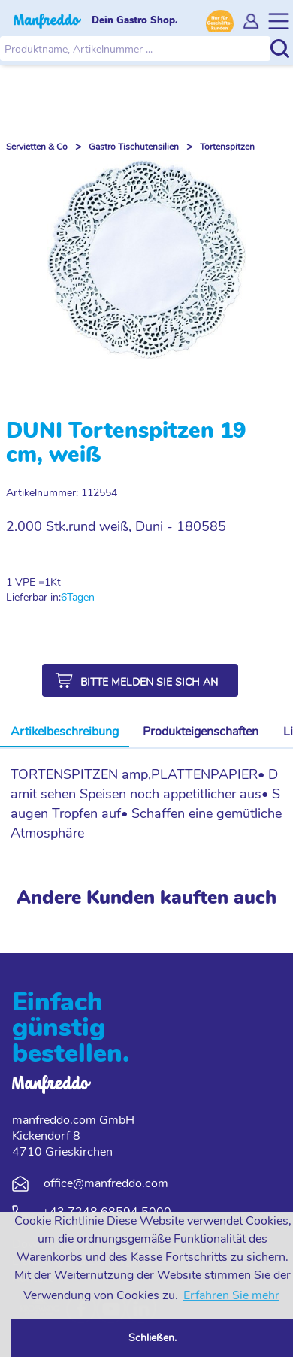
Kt (55, 582)
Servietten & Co (37, 147)
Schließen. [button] (152, 1337)
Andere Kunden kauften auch (146, 897)
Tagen (81, 597)
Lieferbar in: (33, 597)
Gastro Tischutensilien (134, 147)
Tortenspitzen (227, 147)
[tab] (64, 732)
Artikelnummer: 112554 (61, 493)
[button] (140, 680)
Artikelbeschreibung (65, 731)
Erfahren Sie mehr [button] (231, 1295)
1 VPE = (25, 582)
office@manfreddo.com (106, 1183)
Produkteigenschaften (200, 731)
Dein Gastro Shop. (135, 20)
